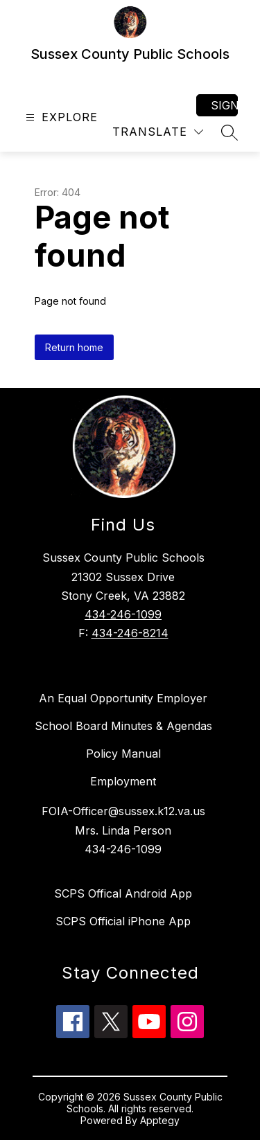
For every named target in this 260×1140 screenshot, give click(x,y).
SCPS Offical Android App (123, 893)
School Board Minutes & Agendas (123, 726)
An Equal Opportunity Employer (123, 698)
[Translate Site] (158, 132)
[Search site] (229, 132)
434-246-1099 (123, 614)
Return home (74, 347)
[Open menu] (60, 117)
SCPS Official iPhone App (123, 921)
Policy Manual (123, 753)
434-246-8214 (130, 633)
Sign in (224, 105)
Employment (123, 781)
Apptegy (160, 1120)
